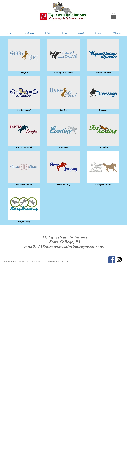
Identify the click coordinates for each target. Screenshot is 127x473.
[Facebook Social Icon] (111, 259)
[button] (113, 16)
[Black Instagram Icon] (119, 259)
